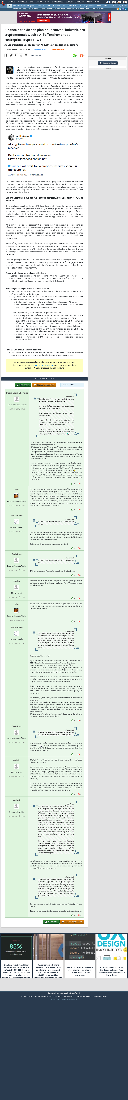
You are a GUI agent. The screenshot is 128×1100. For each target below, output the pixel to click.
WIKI (87, 9)
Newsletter (57, 2)
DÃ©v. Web (72, 6)
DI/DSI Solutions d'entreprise (23, 6)
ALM (48, 6)
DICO (93, 9)
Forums (11, 2)
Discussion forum (108, 63)
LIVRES (42, 9)
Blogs (39, 2)
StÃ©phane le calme (38, 64)
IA (44, 6)
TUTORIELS (17, 9)
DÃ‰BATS (80, 9)
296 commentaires (57, 64)
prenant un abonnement (42, 379)
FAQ (32, 2)
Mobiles (114, 6)
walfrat (16, 842)
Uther (16, 531)
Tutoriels (22, 2)
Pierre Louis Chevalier (17, 435)
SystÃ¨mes (123, 6)
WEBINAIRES (33, 9)
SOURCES (70, 9)
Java (63, 6)
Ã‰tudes (79, 2)
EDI (80, 6)
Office (106, 6)
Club (96, 2)
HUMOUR (100, 9)
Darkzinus (16, 596)
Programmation (89, 6)
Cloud (38, 6)
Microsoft (56, 6)
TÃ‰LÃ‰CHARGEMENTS (56, 9)
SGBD (99, 6)
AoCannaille (16, 557)
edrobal (16, 623)
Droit (89, 2)
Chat (46, 2)
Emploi (69, 2)
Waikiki (16, 802)
